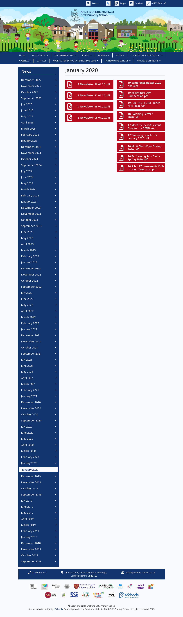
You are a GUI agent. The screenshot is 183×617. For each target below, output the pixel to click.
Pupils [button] (86, 55)
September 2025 (38, 98)
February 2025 (38, 134)
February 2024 (38, 195)
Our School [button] (39, 55)
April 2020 (38, 445)
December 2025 (38, 80)
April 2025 (38, 122)
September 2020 (38, 420)
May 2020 (38, 439)
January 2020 (39, 463)
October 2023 (38, 220)
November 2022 (38, 274)
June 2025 (38, 110)
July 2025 (38, 104)
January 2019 (38, 537)
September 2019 (38, 494)
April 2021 (38, 378)
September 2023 (38, 226)
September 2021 (38, 353)
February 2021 (38, 390)
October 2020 (38, 414)
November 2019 (38, 482)
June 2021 (38, 366)
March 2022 (38, 317)
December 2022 (38, 268)
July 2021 (38, 359)
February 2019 (38, 531)
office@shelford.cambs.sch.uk (140, 572)
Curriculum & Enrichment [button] (145, 55)
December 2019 (38, 476)
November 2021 (38, 341)
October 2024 (38, 159)
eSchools (58, 609)
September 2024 (38, 165)
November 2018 (38, 549)
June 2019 (38, 506)
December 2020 (38, 402)
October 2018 (38, 555)
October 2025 (38, 92)
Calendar (24, 60)
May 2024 (38, 183)
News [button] (119, 55)
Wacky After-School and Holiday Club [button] (75, 60)
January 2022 (38, 329)
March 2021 (38, 384)
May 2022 (38, 305)
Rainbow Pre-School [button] (117, 60)
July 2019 (38, 500)
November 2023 (38, 213)
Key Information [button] (64, 55)
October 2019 (38, 488)
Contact (41, 60)
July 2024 (38, 171)
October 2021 (38, 347)
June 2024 (38, 177)
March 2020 (38, 451)
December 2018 (38, 543)
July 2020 (38, 426)
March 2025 (38, 128)
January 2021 (38, 396)
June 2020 (38, 432)
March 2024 (38, 189)
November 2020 (38, 408)
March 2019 (38, 525)
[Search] (97, 3)
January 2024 (38, 201)
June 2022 (38, 299)
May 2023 (38, 238)
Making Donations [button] (148, 60)
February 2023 (38, 256)
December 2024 (38, 147)
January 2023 (38, 262)
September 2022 (38, 286)
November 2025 (38, 86)
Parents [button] (103, 55)
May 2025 (38, 116)
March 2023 (38, 250)
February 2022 (38, 323)
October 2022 (38, 280)
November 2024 (38, 153)
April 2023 (38, 244)
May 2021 (38, 372)
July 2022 (38, 293)
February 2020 (38, 457)
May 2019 (38, 513)
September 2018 (38, 561)
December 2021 (38, 335)
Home (22, 55)
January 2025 (38, 141)
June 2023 (38, 232)
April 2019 (38, 519)
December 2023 (38, 207)
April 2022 (38, 311)
